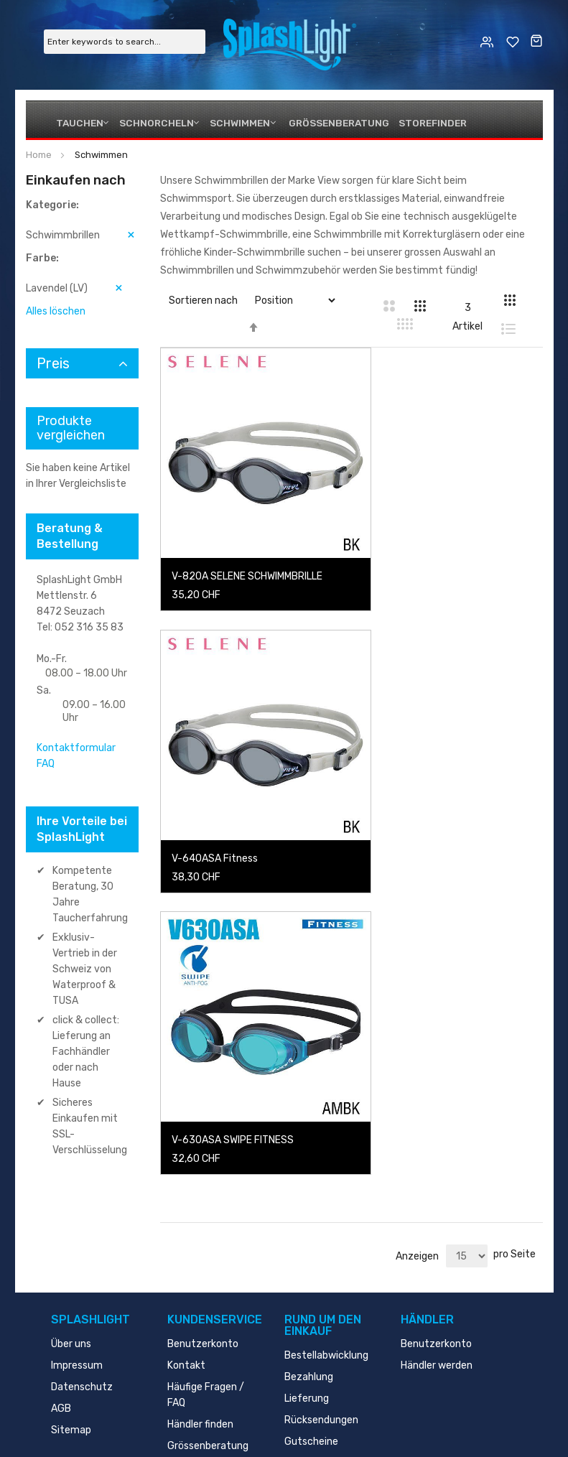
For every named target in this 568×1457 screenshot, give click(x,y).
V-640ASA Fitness (416, 545)
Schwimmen (237, 122)
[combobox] (124, 41)
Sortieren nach (203, 300)
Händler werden (436, 1262)
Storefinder (424, 122)
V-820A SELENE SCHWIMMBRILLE (247, 545)
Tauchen (78, 122)
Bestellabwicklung (326, 1252)
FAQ (46, 764)
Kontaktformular (76, 748)
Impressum (77, 1262)
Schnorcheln (154, 122)
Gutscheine (311, 1338)
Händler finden (200, 1321)
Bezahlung (308, 1273)
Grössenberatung (335, 122)
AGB (61, 1305)
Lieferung (306, 1295)
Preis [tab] (53, 363)
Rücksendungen (321, 1317)
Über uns (71, 1240)
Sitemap (71, 1327)
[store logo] (289, 40)
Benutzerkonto (202, 1240)
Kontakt (186, 1262)
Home (40, 154)
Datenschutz (82, 1283)
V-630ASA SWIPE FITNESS (233, 800)
